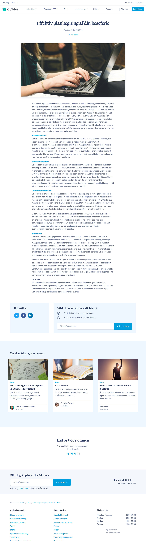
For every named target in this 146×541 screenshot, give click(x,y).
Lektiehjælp (34, 9)
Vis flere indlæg (73, 35)
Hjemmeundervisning (19, 538)
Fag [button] (69, 9)
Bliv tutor (125, 9)
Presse (56, 531)
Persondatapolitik (61, 538)
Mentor (13, 534)
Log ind (15, 3)
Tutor (12, 531)
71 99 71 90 (73, 456)
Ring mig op (123, 326)
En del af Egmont (61, 520)
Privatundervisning (18, 523)
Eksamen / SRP (53, 9)
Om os (112, 9)
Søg (6, 3)
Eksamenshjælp (17, 520)
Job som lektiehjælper (63, 527)
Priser (99, 9)
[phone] (85, 326)
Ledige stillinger (60, 523)
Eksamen (13, 383)
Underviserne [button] (83, 9)
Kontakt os (137, 9)
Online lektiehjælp (17, 527)
